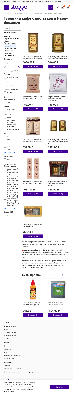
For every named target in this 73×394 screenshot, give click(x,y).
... (28, 13)
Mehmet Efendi (10, 48)
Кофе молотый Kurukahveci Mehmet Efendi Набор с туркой (58, 183)
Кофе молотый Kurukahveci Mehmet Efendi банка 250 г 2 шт (58, 141)
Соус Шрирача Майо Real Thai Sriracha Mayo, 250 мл (32, 304)
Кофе (7, 41)
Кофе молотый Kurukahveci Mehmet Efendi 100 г (32, 98)
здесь (24, 257)
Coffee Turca (9, 55)
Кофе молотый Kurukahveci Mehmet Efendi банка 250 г (58, 57)
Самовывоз (16, 1)
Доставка (7, 1)
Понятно (59, 387)
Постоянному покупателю (44, 1)
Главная (7, 13)
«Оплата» (39, 267)
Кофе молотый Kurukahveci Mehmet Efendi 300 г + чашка (32, 226)
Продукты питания (18, 13)
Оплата (6, 352)
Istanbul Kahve (10, 51)
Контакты (7, 366)
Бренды (6, 339)
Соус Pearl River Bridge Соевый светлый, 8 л (56, 304)
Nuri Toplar (9, 53)
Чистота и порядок (10, 335)
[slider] (4, 66)
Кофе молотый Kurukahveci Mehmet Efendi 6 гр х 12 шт (32, 140)
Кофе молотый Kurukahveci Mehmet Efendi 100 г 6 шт (32, 182)
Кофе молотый (10, 43)
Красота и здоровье (10, 332)
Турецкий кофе (10, 46)
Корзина (58, 1)
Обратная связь (27, 1)
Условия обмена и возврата (13, 369)
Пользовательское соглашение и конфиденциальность (21, 372)
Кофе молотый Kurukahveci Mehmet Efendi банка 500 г (32, 57)
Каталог (8, 36)
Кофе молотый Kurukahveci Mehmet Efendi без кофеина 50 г (58, 98)
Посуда (6, 329)
